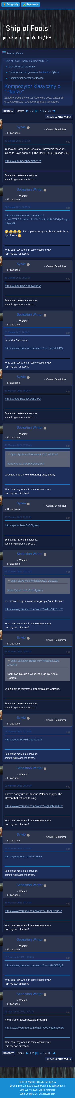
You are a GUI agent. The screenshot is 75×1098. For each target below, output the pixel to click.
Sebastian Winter (29, 189)
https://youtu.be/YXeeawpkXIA (23, 285)
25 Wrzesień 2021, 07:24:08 (18, 902)
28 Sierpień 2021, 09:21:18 (17, 278)
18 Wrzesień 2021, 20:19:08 (18, 786)
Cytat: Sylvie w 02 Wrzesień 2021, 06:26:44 (34, 454)
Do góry (8, 1053)
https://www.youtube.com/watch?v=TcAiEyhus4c (33, 910)
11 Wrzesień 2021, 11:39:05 (18, 731)
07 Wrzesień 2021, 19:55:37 (18, 651)
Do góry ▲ (51, 1082)
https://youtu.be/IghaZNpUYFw (23, 160)
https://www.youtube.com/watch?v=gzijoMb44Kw (34, 805)
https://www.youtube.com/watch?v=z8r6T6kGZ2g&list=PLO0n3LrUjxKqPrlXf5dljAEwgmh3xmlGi (37, 219)
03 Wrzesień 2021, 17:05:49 (18, 445)
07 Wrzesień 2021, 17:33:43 (18, 571)
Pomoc (22, 1082)
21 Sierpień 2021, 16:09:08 (17, 207)
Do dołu (8, 111)
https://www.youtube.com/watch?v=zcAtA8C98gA (34, 965)
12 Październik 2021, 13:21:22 (19, 1011)
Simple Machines (47, 1090)
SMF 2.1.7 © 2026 (28, 1090)
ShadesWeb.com (47, 1094)
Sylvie (54, 72)
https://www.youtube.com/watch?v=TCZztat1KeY (34, 609)
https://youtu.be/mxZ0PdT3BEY (23, 856)
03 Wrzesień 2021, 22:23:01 (18, 517)
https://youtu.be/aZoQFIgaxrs (22, 525)
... (46, 110)
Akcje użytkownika (58, 117)
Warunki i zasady (36, 1082)
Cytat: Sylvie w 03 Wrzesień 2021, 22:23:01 (34, 581)
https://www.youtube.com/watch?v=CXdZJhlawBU (34, 1027)
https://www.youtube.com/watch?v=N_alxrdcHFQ (34, 348)
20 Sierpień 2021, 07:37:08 (17, 141)
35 (49, 110)
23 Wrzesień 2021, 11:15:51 (18, 848)
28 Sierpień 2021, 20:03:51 (17, 332)
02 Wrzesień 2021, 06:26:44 (18, 390)
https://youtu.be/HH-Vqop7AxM (23, 739)
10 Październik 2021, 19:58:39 (19, 957)
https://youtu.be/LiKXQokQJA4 (23, 398)
